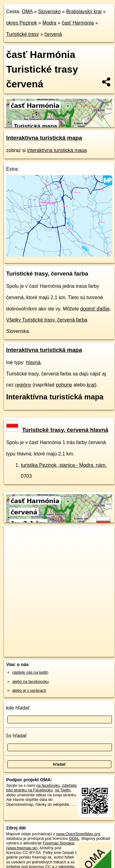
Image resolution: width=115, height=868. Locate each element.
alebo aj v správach (29, 690)
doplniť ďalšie (95, 308)
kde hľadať (18, 707)
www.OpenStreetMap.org (78, 834)
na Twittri (63, 790)
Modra (49, 22)
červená (53, 34)
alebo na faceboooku (30, 681)
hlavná (33, 362)
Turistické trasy (22, 34)
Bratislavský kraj (84, 11)
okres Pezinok (21, 22)
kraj (91, 384)
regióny (23, 384)
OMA (27, 11)
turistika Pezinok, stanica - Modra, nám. (64, 465)
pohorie (64, 384)
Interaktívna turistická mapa (44, 138)
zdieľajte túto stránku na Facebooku (41, 787)
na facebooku (48, 785)
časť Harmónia (78, 22)
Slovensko (49, 11)
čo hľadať (16, 735)
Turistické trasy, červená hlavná (57, 430)
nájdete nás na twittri (30, 672)
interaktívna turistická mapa (57, 150)
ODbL (74, 838)
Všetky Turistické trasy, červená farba (46, 319)
